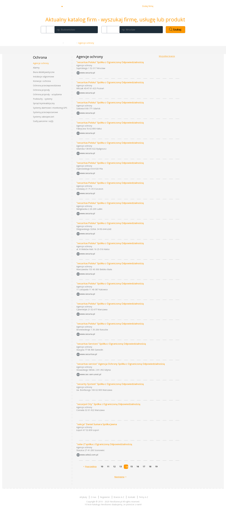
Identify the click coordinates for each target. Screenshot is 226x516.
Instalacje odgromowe (43, 76)
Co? (49, 29)
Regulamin (105, 497)
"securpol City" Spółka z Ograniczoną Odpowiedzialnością (108, 404)
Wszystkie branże (167, 56)
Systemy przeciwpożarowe (45, 112)
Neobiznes (72, 6)
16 (137, 466)
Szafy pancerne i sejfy (43, 121)
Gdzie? (112, 29)
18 (150, 466)
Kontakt (134, 6)
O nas (123, 6)
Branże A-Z (70, 43)
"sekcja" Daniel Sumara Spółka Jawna (96, 424)
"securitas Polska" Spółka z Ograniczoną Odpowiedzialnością (110, 62)
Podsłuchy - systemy (42, 98)
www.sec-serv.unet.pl (90, 374)
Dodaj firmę (147, 6)
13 (120, 466)
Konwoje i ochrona (42, 81)
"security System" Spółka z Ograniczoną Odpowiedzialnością (110, 384)
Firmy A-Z (143, 497)
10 (102, 466)
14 (127, 466)
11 (108, 466)
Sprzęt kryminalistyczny (44, 103)
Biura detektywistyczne (43, 72)
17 (144, 466)
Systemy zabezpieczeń (43, 116)
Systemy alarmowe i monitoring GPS (50, 107)
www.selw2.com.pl (89, 454)
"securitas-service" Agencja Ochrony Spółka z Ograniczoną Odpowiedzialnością (120, 363)
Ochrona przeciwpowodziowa (47, 85)
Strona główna (54, 43)
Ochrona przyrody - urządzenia (47, 94)
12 (114, 466)
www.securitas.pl (88, 354)
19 (156, 466)
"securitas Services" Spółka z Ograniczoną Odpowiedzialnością (111, 343)
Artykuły (111, 6)
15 (131, 466)
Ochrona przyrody (41, 90)
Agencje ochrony (41, 63)
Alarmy (36, 67)
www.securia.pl (87, 72)
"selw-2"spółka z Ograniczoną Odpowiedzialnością (104, 444)
